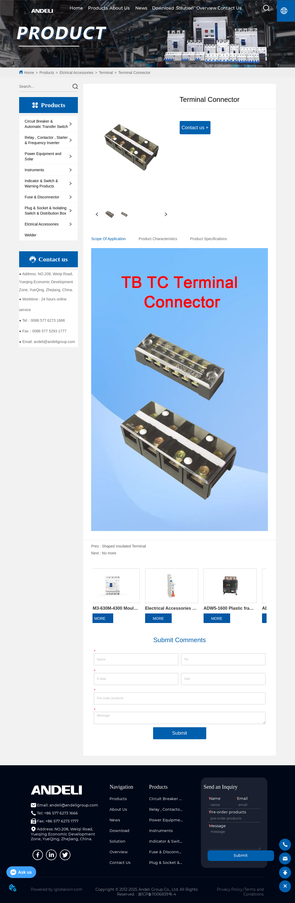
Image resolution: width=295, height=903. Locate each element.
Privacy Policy (229, 889)
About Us (119, 8)
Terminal (106, 72)
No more (109, 553)
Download (163, 8)
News (141, 8)
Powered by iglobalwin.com (56, 889)
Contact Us (229, 8)
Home (76, 8)
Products (98, 8)
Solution (185, 8)
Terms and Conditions (253, 892)
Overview (206, 8)
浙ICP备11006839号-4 (157, 894)
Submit (179, 733)
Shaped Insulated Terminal (124, 546)
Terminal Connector (134, 72)
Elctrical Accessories (77, 72)
